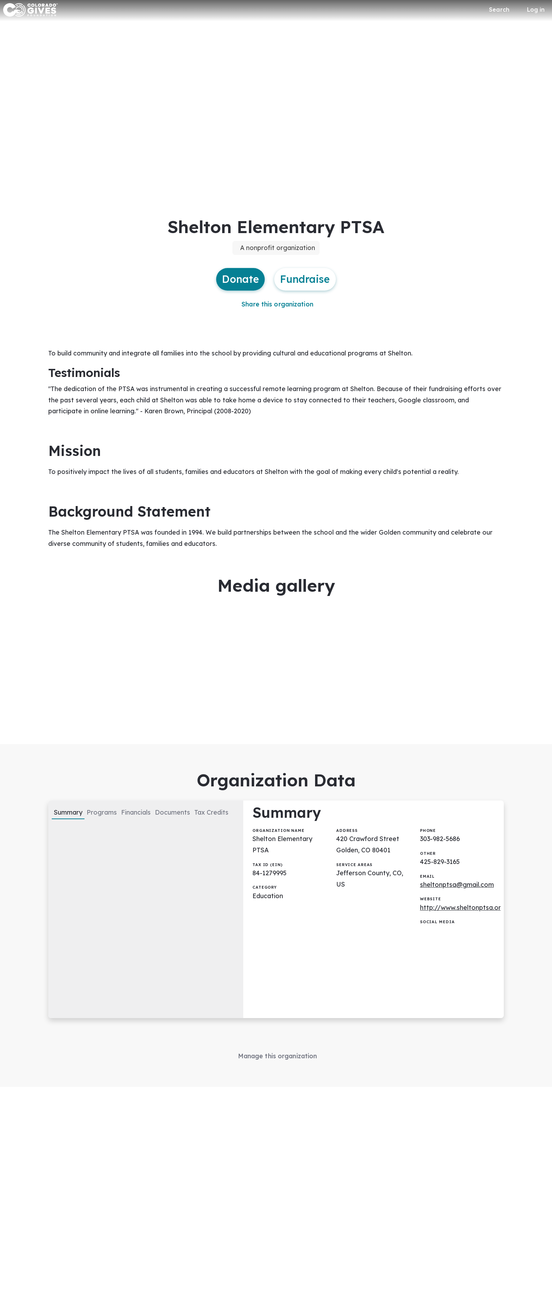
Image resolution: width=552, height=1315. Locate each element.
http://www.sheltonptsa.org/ (464, 918)
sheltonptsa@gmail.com (457, 895)
